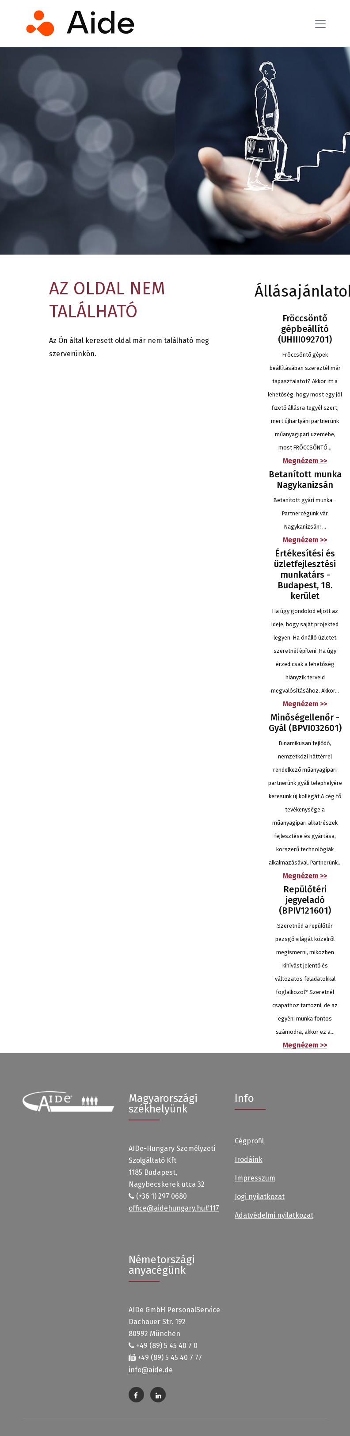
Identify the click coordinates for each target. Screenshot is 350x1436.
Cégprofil (249, 1141)
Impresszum (255, 1178)
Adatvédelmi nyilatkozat (274, 1215)
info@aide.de (151, 1370)
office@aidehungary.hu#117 (174, 1208)
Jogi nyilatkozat (260, 1196)
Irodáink (248, 1159)
